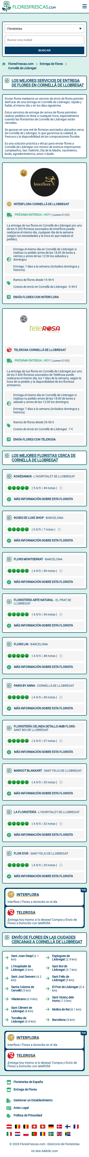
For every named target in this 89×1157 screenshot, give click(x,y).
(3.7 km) (64, 968)
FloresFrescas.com (20, 64)
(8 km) (22, 1009)
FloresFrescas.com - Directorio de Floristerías (50, 1144)
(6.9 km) (24, 999)
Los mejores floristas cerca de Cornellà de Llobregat (43, 457)
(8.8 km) (23, 1019)
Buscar (44, 50)
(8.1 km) (66, 1009)
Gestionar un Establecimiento (33, 1100)
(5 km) (63, 978)
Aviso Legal (21, 1108)
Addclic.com (50, 1151)
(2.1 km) (25, 957)
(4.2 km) (26, 978)
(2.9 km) (64, 957)
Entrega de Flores (51, 64)
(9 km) (63, 1020)
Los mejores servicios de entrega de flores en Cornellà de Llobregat (48, 82)
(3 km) (22, 968)
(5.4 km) (68, 988)
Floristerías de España (28, 1082)
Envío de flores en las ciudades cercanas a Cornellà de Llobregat (47, 939)
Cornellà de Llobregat (22, 68)
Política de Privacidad (28, 1115)
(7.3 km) (63, 999)
